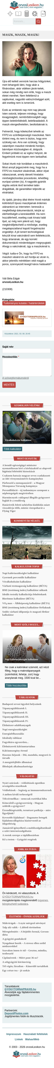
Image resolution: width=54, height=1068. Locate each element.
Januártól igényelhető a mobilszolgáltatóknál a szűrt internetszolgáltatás (26, 829)
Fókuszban (10, 13)
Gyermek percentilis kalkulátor (19, 577)
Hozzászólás (9, 356)
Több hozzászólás (16, 685)
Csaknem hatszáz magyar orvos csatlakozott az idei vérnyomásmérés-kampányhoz (26, 477)
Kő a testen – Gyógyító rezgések (19, 839)
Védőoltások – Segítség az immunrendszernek (27, 790)
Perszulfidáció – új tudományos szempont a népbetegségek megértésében (25, 492)
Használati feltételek (35, 1034)
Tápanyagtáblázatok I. (14, 708)
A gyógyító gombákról (14, 938)
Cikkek (18, 13)
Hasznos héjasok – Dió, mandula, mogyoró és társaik (26, 756)
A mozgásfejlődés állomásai (17, 762)
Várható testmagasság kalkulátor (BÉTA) (24, 585)
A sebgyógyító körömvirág (16, 961)
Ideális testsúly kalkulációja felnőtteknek (24, 594)
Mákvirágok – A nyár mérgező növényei (23, 923)
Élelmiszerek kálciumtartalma (18, 746)
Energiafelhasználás (13, 733)
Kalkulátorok (27, 13)
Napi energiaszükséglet (14, 729)
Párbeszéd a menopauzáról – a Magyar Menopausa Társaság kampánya (23, 484)
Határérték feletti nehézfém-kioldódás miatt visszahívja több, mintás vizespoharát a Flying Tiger (26, 507)
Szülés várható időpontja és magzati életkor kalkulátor (25, 613)
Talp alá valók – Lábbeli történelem (21, 927)
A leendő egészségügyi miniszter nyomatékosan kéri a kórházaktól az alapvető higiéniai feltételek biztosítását (26, 468)
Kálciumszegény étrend (15, 750)
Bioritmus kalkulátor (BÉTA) (18, 598)
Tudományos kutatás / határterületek (23, 303)
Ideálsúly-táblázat (12, 737)
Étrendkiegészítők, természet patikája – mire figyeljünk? (26, 812)
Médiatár (35, 13)
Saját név (7, 346)
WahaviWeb (32, 1039)
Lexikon (43, 13)
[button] (27, 58)
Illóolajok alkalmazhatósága (17, 766)
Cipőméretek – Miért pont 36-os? (20, 957)
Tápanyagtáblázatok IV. (15, 720)
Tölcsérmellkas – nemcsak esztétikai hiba (24, 798)
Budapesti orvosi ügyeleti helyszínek (21, 704)
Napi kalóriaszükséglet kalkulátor (20, 573)
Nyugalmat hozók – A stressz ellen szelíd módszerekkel (24, 945)
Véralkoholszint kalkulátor (18, 440)
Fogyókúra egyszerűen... (15, 742)
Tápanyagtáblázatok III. (15, 716)
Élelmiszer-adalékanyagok (16, 725)
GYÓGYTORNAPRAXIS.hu (17, 896)
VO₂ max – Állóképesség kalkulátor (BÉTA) (26, 603)
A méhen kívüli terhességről (17, 794)
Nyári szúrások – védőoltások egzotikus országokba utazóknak (23, 784)
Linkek (19, 1039)
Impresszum (13, 1034)
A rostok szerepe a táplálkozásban (20, 835)
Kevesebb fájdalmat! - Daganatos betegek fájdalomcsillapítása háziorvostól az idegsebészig (24, 820)
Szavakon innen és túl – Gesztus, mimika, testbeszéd (24, 952)
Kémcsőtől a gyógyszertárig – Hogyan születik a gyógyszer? (22, 804)
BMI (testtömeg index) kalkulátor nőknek (24, 590)
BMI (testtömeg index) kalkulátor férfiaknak (26, 607)
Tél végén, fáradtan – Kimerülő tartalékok (25, 966)
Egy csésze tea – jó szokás (16, 970)
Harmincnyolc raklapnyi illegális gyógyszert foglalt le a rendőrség (26, 499)
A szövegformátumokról (15, 378)
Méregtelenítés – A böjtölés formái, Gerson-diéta (25, 933)
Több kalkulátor (12, 449)
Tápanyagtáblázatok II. (15, 712)
